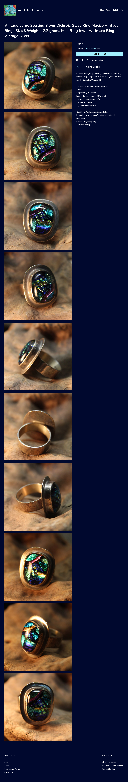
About (108, 10)
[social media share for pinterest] (88, 60)
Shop (102, 10)
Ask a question (97, 60)
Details (79, 66)
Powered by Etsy (108, 769)
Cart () (115, 10)
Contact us (8, 772)
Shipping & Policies (93, 66)
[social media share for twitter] (83, 60)
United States (91, 48)
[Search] (123, 10)
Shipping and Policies (12, 769)
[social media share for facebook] (77, 60)
